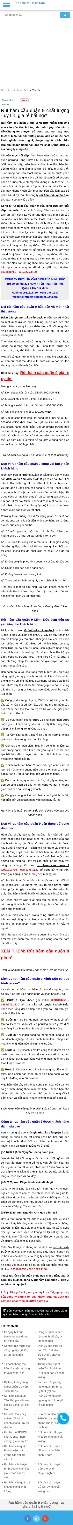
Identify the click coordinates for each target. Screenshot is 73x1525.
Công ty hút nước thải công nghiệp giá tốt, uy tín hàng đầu (17, 1350)
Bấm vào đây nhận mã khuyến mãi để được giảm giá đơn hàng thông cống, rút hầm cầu (35, 1312)
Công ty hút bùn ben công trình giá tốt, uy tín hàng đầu (50, 1336)
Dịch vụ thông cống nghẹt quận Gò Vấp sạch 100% (16, 1387)
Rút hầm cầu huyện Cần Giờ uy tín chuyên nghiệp (50, 1469)
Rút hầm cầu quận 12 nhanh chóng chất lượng (17, 1487)
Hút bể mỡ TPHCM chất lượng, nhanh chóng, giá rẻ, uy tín (16, 1437)
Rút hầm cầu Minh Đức (15, 90)
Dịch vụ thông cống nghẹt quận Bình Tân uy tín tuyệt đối (50, 1387)
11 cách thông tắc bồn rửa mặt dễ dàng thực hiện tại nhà (17, 1368)
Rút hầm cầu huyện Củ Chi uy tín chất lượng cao (50, 1487)
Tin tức (36, 90)
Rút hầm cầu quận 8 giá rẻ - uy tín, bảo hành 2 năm (50, 1451)
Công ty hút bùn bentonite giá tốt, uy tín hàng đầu (16, 1336)
